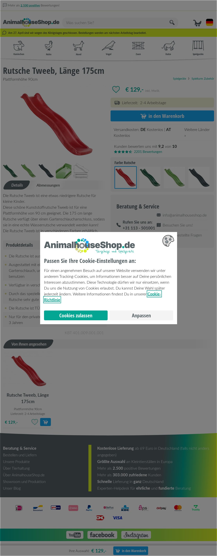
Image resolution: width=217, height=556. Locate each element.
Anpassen (141, 315)
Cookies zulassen (75, 315)
